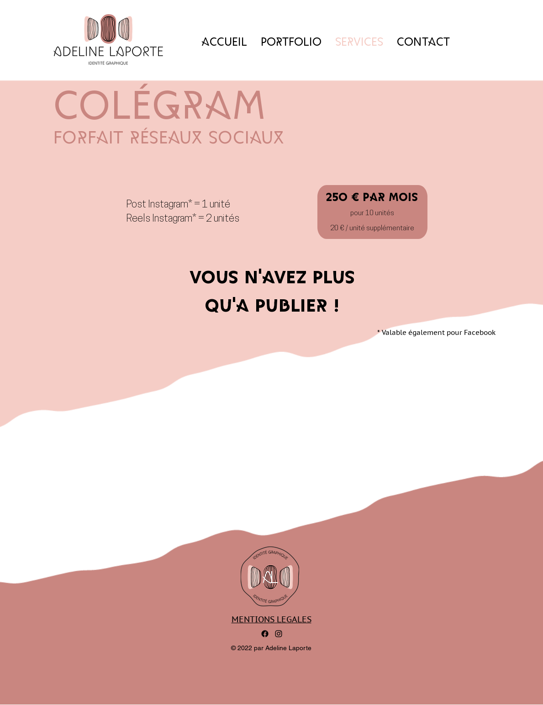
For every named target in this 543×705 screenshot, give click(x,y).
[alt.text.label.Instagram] (278, 633)
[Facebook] (264, 633)
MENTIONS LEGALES (271, 619)
